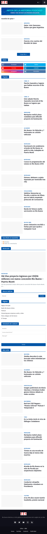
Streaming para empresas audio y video (12, 313)
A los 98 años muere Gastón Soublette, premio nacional (34, 499)
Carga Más (23, 54)
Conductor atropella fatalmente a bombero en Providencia (33, 484)
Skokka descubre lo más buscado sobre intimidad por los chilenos (35, 358)
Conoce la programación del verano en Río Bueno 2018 (34, 163)
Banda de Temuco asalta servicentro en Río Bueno (33, 210)
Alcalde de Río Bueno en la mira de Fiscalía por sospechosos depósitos (34, 468)
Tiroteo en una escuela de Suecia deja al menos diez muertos (33, 453)
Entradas (6, 242)
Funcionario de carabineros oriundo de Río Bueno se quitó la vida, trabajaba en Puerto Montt (34, 149)
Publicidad (33, 531)
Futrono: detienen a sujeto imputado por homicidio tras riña (34, 180)
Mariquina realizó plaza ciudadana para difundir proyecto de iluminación (33, 117)
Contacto (25, 531)
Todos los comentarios (10, 243)
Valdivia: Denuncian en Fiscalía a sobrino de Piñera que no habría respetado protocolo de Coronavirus (34, 196)
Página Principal (5, 305)
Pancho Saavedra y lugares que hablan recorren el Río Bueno (34, 85)
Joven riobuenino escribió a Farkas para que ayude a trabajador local (34, 227)
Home (12, 531)
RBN (26, 528)
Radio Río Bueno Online (8, 308)
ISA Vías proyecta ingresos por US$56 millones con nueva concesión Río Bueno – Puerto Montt (22, 279)
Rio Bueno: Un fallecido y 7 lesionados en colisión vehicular (34, 132)
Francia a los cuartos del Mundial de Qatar (33, 42)
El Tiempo (4, 318)
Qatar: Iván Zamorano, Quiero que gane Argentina (34, 26)
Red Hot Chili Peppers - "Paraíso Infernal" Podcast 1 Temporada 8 (34, 406)
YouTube (18, 531)
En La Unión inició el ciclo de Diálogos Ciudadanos (34, 420)
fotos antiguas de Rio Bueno (9, 316)
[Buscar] (23, 296)
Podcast (3, 310)
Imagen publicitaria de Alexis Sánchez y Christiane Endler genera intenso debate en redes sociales (35, 391)
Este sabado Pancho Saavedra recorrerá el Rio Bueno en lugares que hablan (33, 102)
